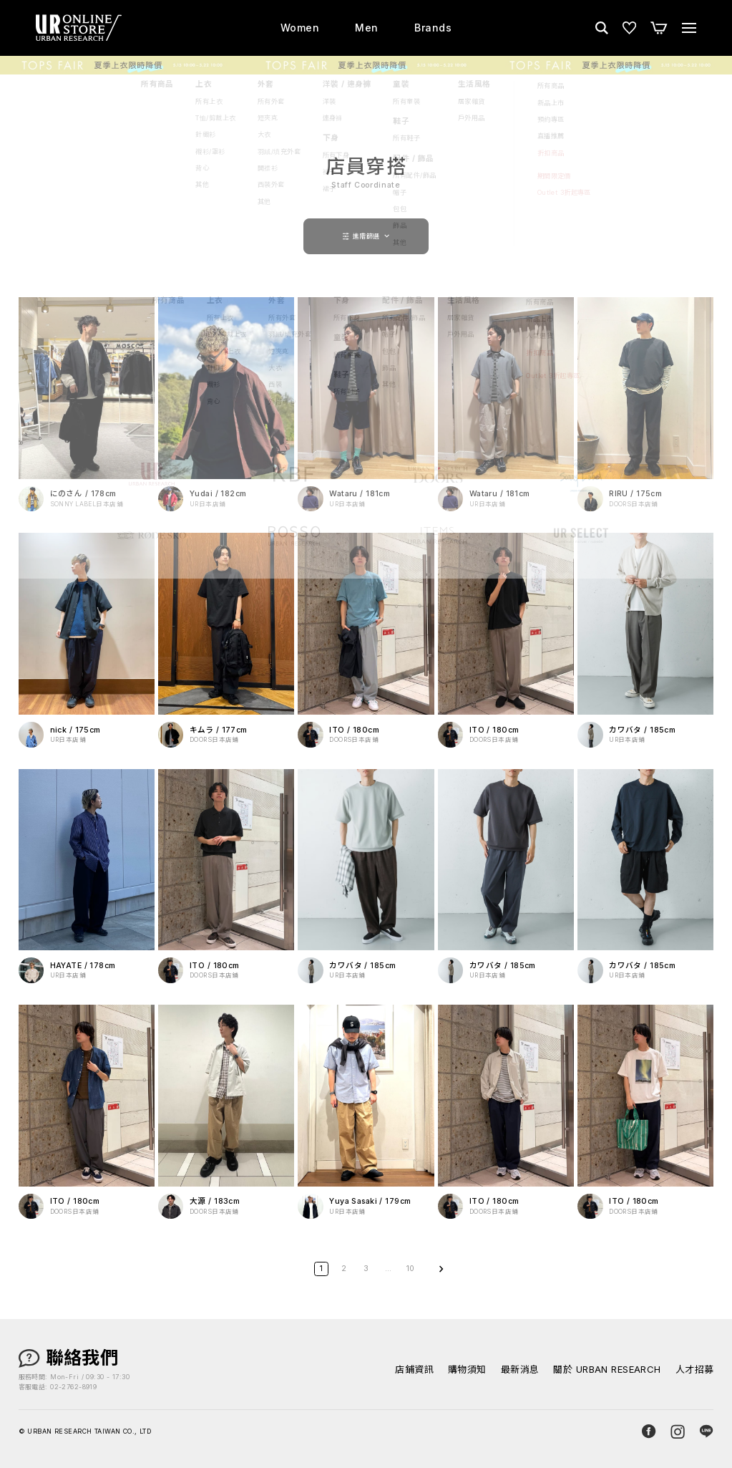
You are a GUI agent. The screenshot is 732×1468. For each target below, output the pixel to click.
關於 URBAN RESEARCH (606, 1369)
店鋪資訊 (414, 1369)
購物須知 (467, 1369)
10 (410, 1268)
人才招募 (694, 1369)
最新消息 (520, 1369)
